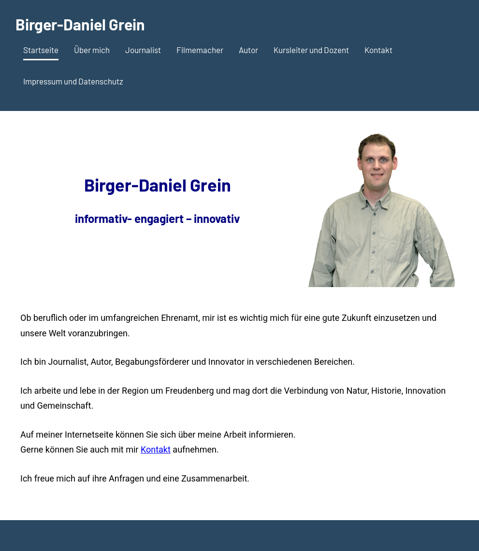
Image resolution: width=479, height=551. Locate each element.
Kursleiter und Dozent (311, 50)
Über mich (92, 50)
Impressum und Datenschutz (73, 81)
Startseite (40, 50)
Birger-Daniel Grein (80, 24)
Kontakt (378, 50)
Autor (248, 50)
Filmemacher (199, 50)
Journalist (143, 50)
